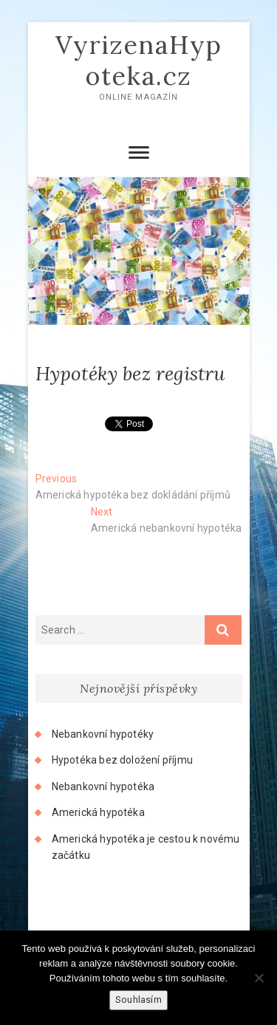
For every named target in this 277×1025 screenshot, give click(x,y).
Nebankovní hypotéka (103, 786)
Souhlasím (138, 999)
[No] (258, 977)
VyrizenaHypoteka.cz (138, 60)
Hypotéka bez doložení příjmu (123, 760)
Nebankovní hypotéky (103, 734)
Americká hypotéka (98, 812)
